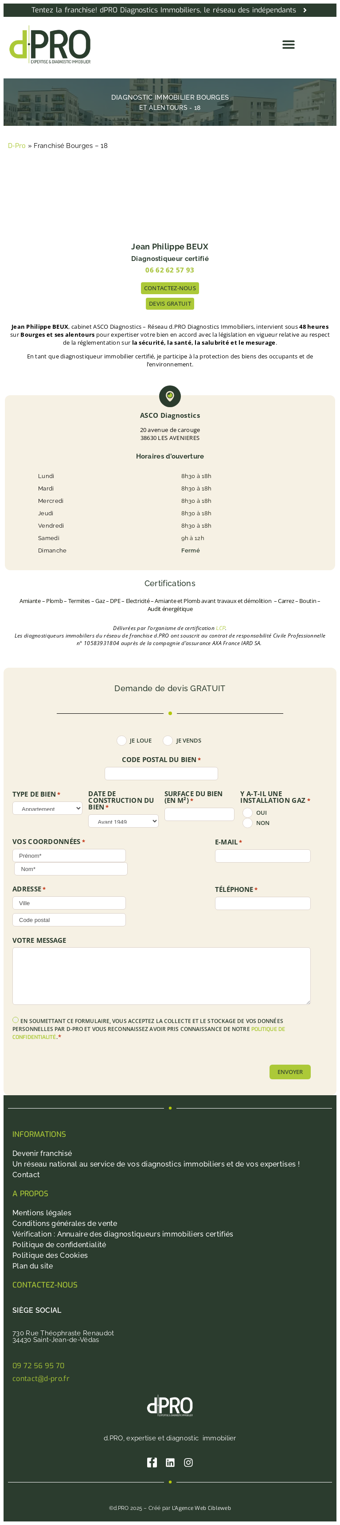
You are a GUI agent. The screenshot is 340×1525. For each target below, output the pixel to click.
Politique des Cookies (50, 1255)
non (263, 823)
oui (261, 812)
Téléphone (236, 889)
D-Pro (17, 145)
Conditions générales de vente (64, 1223)
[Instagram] (188, 1462)
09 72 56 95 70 (38, 1365)
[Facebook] (152, 1462)
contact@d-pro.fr (41, 1378)
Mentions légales (41, 1213)
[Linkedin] (170, 1462)
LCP (220, 628)
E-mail (228, 842)
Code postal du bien (161, 759)
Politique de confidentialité (59, 1245)
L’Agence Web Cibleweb (201, 1508)
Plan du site (32, 1266)
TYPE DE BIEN (36, 794)
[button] (289, 44)
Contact (26, 1175)
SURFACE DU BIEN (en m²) (193, 797)
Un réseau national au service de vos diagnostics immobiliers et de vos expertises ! (156, 1164)
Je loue (141, 740)
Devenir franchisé (42, 1153)
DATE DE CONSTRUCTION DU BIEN (121, 800)
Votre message (39, 940)
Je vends (189, 740)
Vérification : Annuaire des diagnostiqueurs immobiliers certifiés (123, 1234)
